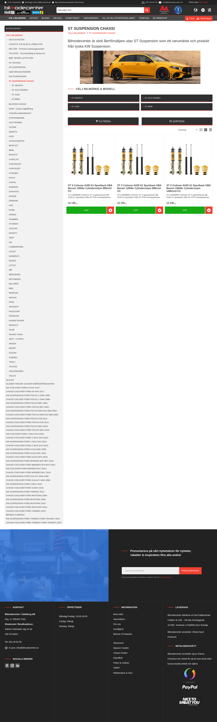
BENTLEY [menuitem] (13, 145)
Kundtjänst (118, 629)
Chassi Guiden (120, 653)
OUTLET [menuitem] (34, 18)
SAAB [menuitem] (11, 330)
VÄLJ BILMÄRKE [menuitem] (17, 18)
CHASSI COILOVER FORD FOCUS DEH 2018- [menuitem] (28, 430)
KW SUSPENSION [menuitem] (17, 76)
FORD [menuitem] (12, 210)
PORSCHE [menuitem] (14, 316)
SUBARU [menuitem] (13, 357)
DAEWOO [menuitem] (13, 187)
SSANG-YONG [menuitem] (16, 334)
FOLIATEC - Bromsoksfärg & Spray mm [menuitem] (27, 53)
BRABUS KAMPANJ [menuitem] (15, 515)
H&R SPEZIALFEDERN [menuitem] (20, 72)
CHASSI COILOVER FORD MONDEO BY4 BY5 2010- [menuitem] (31, 465)
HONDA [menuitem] (12, 214)
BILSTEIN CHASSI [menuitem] (17, 104)
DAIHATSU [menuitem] (14, 191)
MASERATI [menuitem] (14, 256)
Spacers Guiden (121, 648)
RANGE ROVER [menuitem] (16, 320)
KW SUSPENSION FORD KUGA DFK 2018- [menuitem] (26, 453)
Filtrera (105, 121)
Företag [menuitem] (144, 18)
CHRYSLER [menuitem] (14, 168)
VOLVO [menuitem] (12, 376)
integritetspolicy (165, 577)
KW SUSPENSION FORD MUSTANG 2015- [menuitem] (26, 503)
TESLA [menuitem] (12, 362)
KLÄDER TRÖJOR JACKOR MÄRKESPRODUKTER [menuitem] (30, 384)
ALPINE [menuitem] (12, 127)
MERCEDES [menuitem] (14, 274)
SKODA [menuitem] (12, 343)
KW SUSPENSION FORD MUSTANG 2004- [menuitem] (26, 499)
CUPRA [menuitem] (12, 182)
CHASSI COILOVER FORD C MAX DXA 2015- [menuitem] (27, 445)
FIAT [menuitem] (11, 205)
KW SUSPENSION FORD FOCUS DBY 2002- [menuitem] (27, 403)
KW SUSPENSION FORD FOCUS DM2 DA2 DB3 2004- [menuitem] (31, 411)
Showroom (118, 643)
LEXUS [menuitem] (12, 251)
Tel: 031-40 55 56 (13, 642)
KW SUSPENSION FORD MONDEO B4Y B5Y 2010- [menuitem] (30, 461)
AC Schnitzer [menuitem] (15, 63)
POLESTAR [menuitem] (14, 311)
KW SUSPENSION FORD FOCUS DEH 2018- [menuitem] (27, 426)
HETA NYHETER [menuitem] (16, 40)
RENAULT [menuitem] (13, 325)
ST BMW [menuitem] (16, 99)
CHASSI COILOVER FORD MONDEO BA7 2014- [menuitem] (28, 472)
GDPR (116, 668)
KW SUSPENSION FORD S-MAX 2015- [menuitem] (24, 484)
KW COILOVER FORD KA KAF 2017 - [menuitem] (23, 388)
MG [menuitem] (10, 270)
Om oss (117, 624)
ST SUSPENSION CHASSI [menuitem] (21, 81)
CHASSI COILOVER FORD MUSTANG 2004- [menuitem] (27, 495)
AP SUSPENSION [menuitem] (17, 67)
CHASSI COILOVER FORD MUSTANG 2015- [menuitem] (27, 507)
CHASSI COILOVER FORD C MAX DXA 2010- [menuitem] (27, 438)
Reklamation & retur (122, 673)
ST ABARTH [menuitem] (17, 85)
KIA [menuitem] (10, 242)
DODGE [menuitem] (12, 196)
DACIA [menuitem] (12, 178)
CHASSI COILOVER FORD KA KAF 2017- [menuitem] (25, 391)
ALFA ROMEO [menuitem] (15, 122)
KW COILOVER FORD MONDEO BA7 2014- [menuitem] (26, 468)
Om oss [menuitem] (57, 18)
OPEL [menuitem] (11, 302)
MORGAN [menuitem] (13, 293)
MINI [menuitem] (11, 288)
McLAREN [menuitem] (13, 284)
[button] (203, 10)
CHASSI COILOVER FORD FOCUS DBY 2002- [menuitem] (27, 407)
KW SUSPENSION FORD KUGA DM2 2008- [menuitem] (26, 449)
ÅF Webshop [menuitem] (160, 18)
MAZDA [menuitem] (12, 261)
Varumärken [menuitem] (90, 18)
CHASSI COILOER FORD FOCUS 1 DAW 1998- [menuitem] (28, 399)
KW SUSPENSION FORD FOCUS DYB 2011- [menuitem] (27, 418)
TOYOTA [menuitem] (13, 367)
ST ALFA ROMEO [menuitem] (20, 90)
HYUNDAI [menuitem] (13, 224)
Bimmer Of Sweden (122, 634)
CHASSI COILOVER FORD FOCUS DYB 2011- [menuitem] (28, 422)
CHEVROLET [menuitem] (15, 164)
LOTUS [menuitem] (12, 265)
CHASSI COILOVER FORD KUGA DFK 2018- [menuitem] (27, 457)
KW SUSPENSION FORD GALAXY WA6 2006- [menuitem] (27, 476)
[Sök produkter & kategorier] (100, 10)
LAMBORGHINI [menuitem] (16, 247)
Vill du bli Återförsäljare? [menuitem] (118, 18)
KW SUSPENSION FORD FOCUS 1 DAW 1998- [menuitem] (28, 395)
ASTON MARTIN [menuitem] (16, 141)
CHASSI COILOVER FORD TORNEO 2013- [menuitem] (26, 511)
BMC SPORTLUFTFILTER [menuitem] (21, 58)
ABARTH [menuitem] (13, 132)
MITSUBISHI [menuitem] (15, 279)
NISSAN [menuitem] (13, 297)
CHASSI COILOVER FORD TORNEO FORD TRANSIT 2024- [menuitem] (34, 522)
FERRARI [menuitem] (13, 201)
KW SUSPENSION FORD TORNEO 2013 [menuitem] (25, 492)
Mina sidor (118, 614)
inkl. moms (203, 2)
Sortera (179, 121)
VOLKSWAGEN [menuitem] (16, 371)
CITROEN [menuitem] (13, 173)
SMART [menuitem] (12, 348)
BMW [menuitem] (11, 150)
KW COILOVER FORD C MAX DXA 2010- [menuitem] (25, 434)
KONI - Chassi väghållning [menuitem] (21, 109)
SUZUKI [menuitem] (12, 353)
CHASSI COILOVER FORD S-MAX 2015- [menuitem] (25, 488)
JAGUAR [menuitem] (13, 228)
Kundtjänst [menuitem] (73, 18)
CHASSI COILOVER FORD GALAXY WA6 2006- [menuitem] (28, 480)
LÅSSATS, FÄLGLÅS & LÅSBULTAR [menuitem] (25, 44)
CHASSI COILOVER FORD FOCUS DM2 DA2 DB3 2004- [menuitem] (32, 415)
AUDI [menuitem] (11, 136)
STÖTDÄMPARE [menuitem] (16, 118)
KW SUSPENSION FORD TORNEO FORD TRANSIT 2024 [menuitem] (33, 519)
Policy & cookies (121, 663)
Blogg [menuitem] (45, 18)
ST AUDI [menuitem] (16, 94)
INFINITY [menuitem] (13, 233)
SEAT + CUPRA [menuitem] (16, 339)
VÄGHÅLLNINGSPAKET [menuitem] (20, 113)
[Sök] (147, 10)
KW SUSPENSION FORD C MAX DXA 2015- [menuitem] (26, 441)
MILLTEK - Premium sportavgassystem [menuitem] (26, 49)
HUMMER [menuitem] (13, 219)
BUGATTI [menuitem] (13, 155)
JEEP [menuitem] (11, 238)
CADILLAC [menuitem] (14, 159)
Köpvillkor (118, 658)
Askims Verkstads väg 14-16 (18, 629)
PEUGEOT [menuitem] (14, 307)
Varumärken (119, 619)
